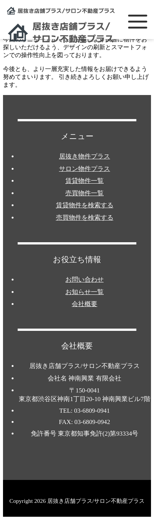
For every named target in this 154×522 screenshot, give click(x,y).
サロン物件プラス (84, 168)
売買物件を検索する (84, 217)
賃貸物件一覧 (84, 180)
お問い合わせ (84, 279)
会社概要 (84, 304)
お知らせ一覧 (84, 292)
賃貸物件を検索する (84, 205)
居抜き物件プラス (84, 156)
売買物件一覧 (84, 193)
